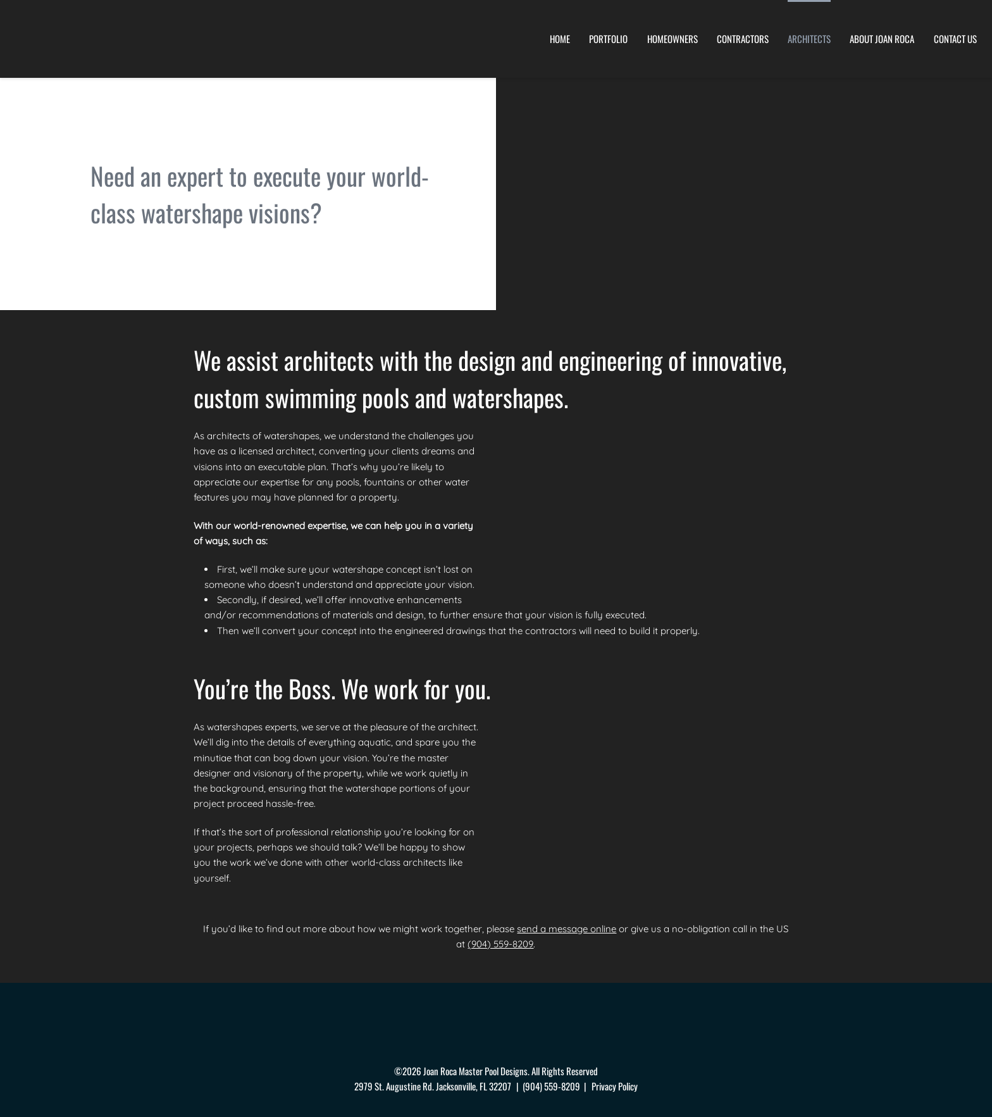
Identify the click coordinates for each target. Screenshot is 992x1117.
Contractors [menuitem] (743, 39)
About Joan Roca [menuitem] (882, 39)
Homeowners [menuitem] (672, 39)
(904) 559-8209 (500, 944)
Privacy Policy (615, 1085)
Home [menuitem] (560, 39)
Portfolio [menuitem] (608, 39)
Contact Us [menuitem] (955, 39)
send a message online (566, 928)
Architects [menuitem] (809, 39)
